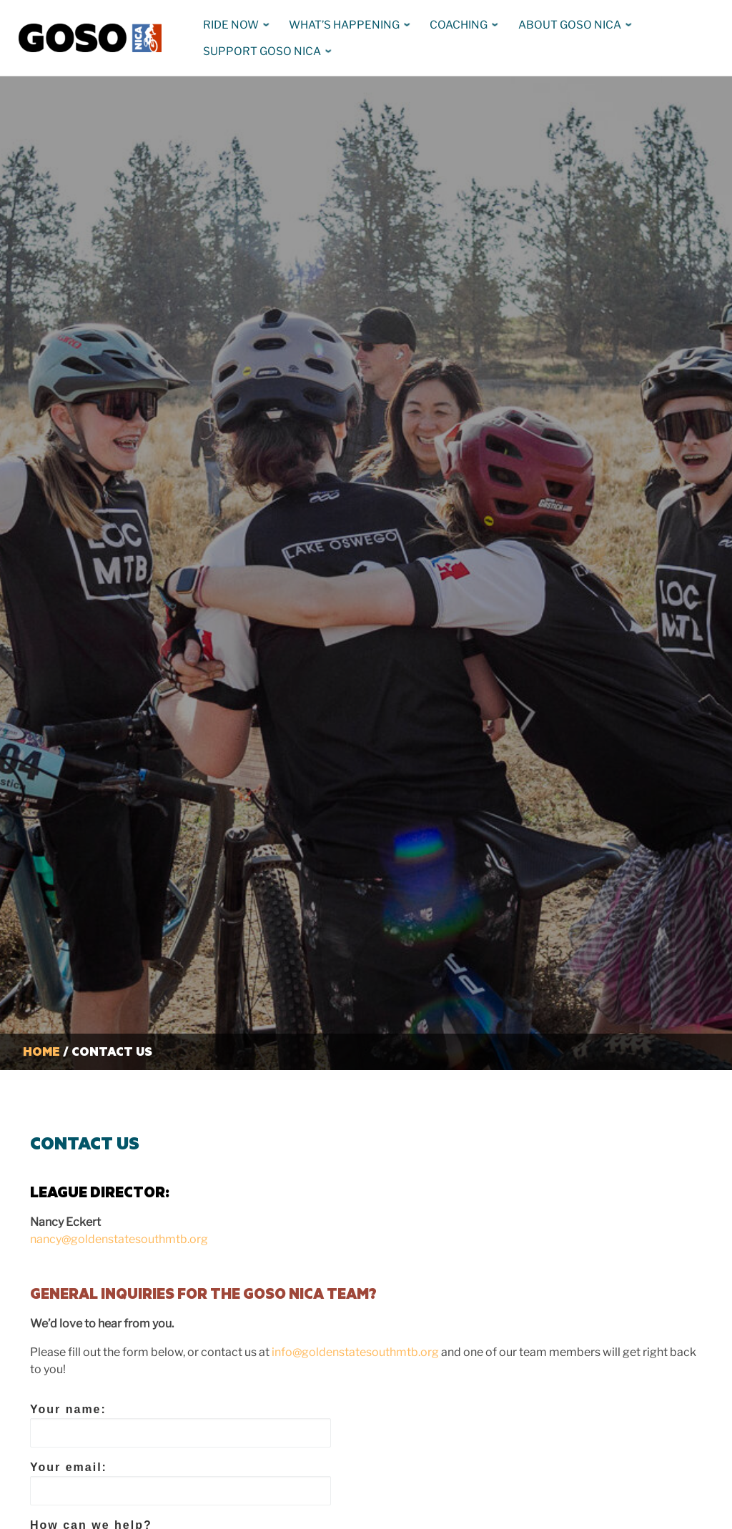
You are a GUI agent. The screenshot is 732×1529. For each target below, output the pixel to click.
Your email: (180, 1483)
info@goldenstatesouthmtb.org (355, 1352)
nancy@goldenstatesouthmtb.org (119, 1239)
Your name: (180, 1425)
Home (41, 1051)
